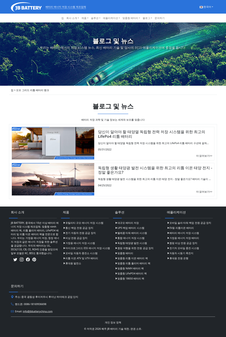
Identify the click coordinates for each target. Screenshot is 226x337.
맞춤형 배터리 (124, 253)
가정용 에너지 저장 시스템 (79, 243)
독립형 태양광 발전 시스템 (131, 243)
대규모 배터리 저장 (127, 223)
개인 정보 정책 (113, 322)
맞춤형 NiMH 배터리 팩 (129, 268)
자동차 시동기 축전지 (180, 253)
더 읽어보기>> (204, 156)
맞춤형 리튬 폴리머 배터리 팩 (132, 263)
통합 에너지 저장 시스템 (130, 238)
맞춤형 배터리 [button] (130, 18)
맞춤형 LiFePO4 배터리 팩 (131, 273)
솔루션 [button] (95, 18)
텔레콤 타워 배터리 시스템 (131, 233)
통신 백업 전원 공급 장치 (78, 228)
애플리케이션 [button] (110, 18)
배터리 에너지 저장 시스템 (183, 233)
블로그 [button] (146, 18)
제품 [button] (84, 18)
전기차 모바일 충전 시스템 (183, 248)
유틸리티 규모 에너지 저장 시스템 (83, 223)
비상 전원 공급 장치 (75, 238)
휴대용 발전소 (72, 263)
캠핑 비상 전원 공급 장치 (182, 243)
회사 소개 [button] (71, 18)
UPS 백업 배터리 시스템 (129, 228)
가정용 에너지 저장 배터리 (183, 238)
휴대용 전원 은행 (177, 258)
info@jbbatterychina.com (38, 311)
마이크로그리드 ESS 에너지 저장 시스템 (86, 248)
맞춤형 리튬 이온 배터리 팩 (131, 258)
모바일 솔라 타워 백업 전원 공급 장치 (189, 223)
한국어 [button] (205, 7)
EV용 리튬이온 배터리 (180, 228)
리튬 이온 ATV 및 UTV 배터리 (80, 258)
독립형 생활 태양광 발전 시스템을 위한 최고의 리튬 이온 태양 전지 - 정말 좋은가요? (155, 170)
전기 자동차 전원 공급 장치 (79, 233)
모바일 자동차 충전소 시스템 (80, 253)
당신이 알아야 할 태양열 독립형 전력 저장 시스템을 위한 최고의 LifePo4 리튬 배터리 (151, 134)
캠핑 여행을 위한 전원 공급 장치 (134, 248)
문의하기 (160, 18)
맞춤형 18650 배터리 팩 (129, 278)
